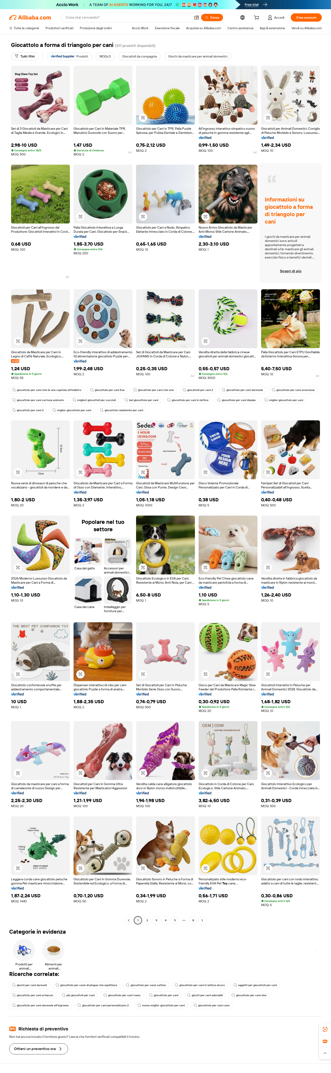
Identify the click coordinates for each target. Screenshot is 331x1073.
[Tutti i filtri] (25, 56)
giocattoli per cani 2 (198, 390)
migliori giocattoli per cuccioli (94, 400)
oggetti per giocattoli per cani (255, 985)
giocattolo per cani (163, 995)
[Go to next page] (202, 920)
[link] (325, 1029)
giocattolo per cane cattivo (146, 985)
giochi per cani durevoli (29, 985)
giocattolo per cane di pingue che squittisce (86, 985)
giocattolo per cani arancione (293, 390)
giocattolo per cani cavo (212, 1005)
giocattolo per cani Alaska (236, 400)
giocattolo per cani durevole (242, 390)
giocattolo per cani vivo (248, 995)
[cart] (257, 18)
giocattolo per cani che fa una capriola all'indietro (46, 390)
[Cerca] (212, 17)
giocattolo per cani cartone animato (38, 400)
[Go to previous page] (129, 920)
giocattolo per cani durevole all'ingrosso (40, 1005)
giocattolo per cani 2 (28, 410)
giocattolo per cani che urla (153, 390)
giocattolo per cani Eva (107, 390)
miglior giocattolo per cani (283, 400)
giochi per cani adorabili (205, 995)
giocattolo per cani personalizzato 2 (103, 1005)
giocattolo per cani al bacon (32, 995)
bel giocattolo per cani (141, 400)
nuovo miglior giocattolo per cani (161, 1005)
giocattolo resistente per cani (121, 410)
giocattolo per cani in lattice (187, 400)
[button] (196, 17)
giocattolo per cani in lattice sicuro (200, 985)
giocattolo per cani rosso (121, 995)
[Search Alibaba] (128, 17)
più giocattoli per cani (78, 995)
